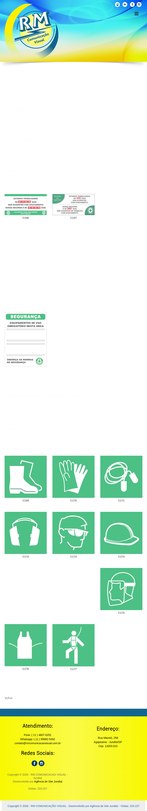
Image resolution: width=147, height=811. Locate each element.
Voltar (9, 699)
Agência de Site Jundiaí (48, 781)
